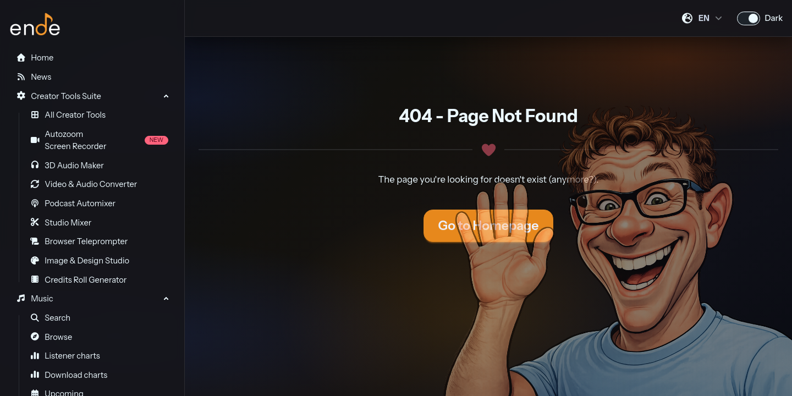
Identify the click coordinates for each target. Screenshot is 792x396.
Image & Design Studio (79, 261)
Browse (51, 337)
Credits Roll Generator (78, 280)
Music (34, 299)
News (33, 77)
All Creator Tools (68, 115)
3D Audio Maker (67, 165)
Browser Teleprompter (79, 241)
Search (50, 318)
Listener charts (65, 356)
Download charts (69, 375)
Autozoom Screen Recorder (99, 140)
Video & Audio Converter (84, 184)
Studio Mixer (61, 223)
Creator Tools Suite (58, 96)
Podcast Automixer (73, 203)
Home (34, 58)
